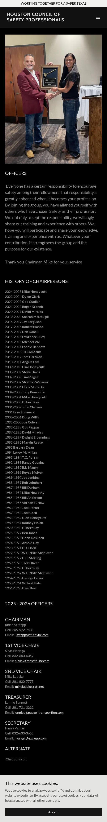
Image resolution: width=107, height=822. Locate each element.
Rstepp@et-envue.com (32, 635)
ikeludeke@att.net (31, 686)
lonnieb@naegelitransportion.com (39, 712)
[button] (98, 17)
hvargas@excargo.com (30, 738)
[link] (39, 20)
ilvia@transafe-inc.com (33, 661)
